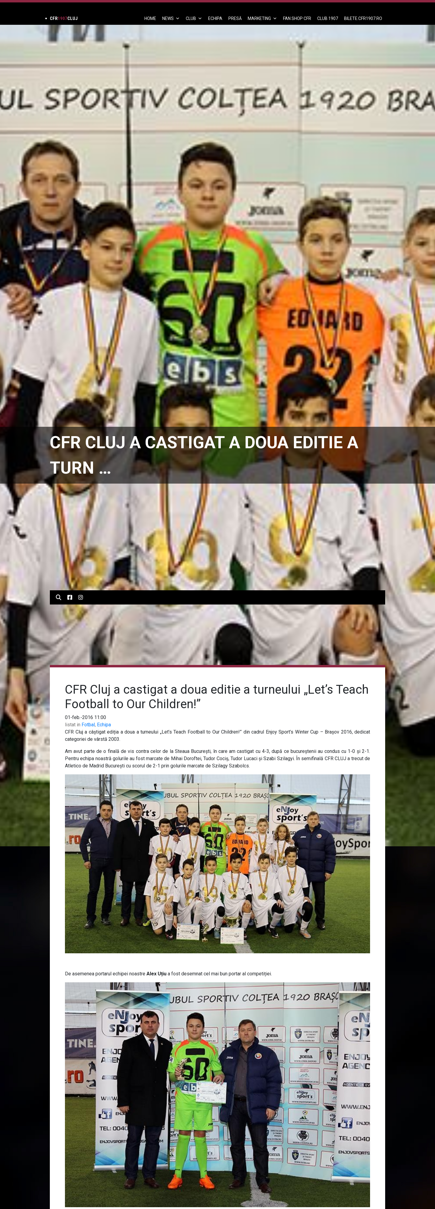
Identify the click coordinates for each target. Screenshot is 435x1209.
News (171, 18)
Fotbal (88, 725)
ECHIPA (215, 18)
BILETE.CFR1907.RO (363, 18)
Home (150, 18)
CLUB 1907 (327, 18)
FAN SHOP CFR (297, 18)
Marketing (262, 18)
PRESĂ (235, 18)
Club (194, 18)
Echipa (104, 725)
